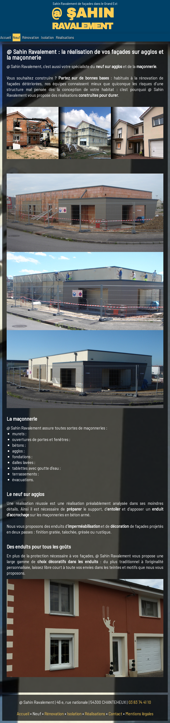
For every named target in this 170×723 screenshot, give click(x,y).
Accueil (5, 37)
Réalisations (65, 37)
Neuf (16, 37)
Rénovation (30, 37)
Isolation (47, 37)
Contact (115, 713)
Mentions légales (139, 713)
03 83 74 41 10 (139, 702)
